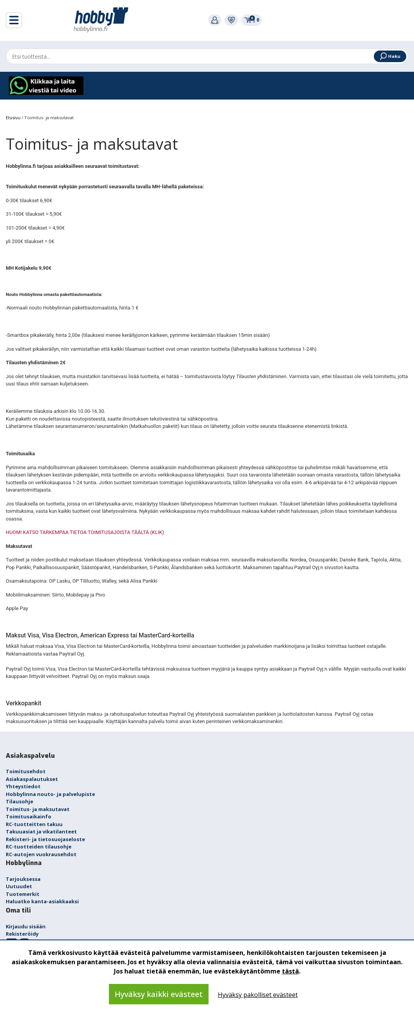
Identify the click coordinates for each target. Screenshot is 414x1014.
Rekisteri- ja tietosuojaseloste (45, 839)
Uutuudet (19, 886)
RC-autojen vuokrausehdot (41, 854)
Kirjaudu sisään (26, 926)
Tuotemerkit (22, 894)
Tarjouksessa (23, 878)
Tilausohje (19, 801)
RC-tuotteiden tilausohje (38, 846)
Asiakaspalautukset (32, 779)
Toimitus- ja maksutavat (38, 809)
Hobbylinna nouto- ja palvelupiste (50, 794)
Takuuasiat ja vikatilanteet (41, 831)
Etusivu (14, 117)
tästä (290, 971)
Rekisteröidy (22, 933)
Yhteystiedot (23, 786)
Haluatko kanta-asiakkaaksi (42, 901)
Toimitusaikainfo (28, 816)
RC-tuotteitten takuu (34, 824)
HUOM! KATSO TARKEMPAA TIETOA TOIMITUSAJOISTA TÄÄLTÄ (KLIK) (85, 532)
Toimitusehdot (26, 771)
